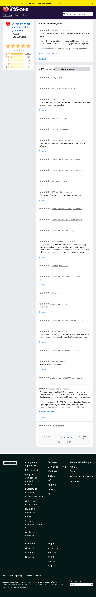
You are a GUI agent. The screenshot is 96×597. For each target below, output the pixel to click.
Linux (50, 489)
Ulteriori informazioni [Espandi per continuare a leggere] (48, 53)
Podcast (52, 566)
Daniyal (55, 129)
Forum (28, 516)
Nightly (73, 467)
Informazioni (31, 470)
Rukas (54, 331)
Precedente (46, 438)
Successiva (83, 438)
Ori (53, 293)
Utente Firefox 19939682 (62, 209)
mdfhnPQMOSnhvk (59, 88)
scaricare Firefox (70, 3)
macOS (51, 475)
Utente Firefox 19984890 (62, 320)
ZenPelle (55, 389)
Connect (29, 548)
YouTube (52, 552)
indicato (29, 582)
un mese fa (77, 159)
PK (53, 426)
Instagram (53, 548)
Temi (17, 15)
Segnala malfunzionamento (34, 524)
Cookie (29, 576)
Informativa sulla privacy (12, 576)
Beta (72, 471)
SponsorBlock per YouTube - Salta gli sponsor (21, 27)
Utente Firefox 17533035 (62, 220)
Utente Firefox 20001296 (62, 170)
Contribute (30, 552)
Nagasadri (56, 30)
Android (52, 484)
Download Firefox (57, 467)
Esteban (55, 99)
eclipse (55, 266)
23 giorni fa (65, 118)
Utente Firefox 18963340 (62, 159)
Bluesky (52, 561)
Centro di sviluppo (34, 496)
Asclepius (56, 181)
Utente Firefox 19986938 (62, 276)
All (49, 493)
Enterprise (75, 481)
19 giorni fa (72, 88)
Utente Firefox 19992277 (62, 230)
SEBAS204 (56, 118)
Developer (30, 557)
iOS (49, 480)
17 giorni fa (60, 77)
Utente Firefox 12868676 (62, 140)
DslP (53, 77)
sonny (54, 304)
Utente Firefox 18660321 (62, 350)
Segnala (42, 59)
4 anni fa (64, 30)
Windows (52, 471)
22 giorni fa (63, 99)
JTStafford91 (57, 192)
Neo (53, 361)
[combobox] (78, 14)
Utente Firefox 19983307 (62, 378)
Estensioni (7, 15)
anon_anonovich (58, 241)
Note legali (39, 576)
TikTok (51, 557)
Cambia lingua (75, 581)
